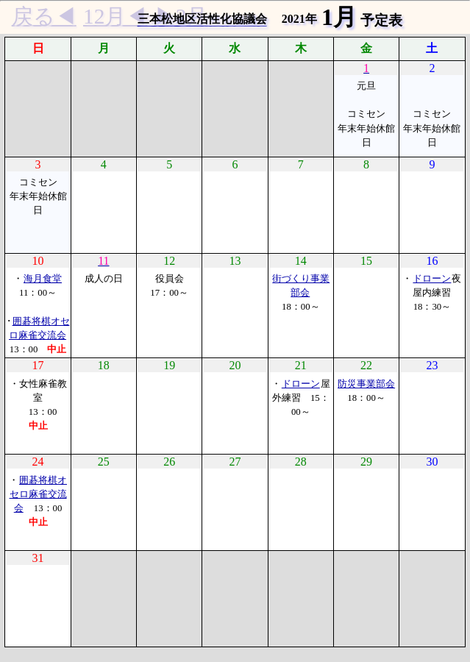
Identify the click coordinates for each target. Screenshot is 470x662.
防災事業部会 (366, 384)
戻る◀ (44, 16)
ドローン (432, 279)
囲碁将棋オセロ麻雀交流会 (39, 494)
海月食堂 (43, 279)
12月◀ (115, 16)
